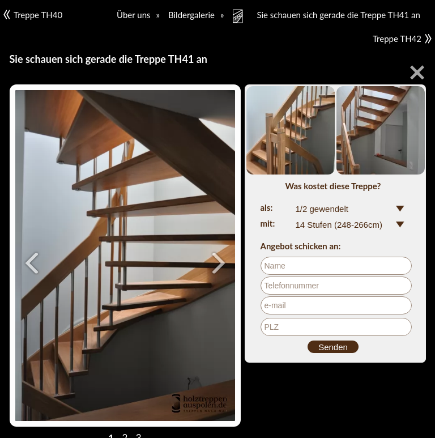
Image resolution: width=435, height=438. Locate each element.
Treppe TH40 (32, 15)
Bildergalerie (191, 15)
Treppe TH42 (402, 38)
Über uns (133, 15)
